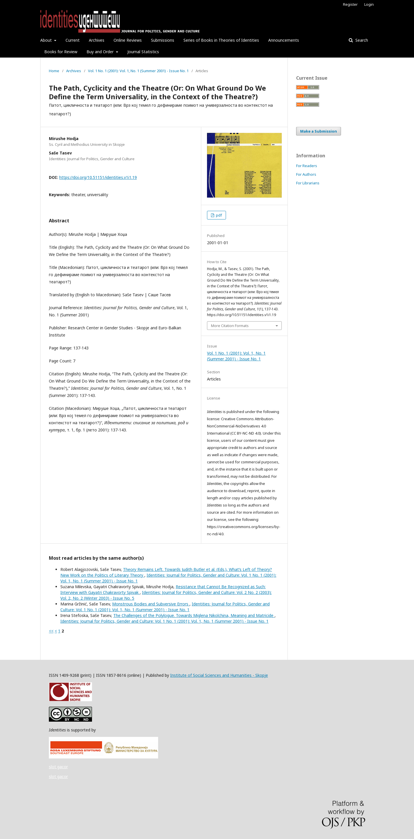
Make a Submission (318, 131)
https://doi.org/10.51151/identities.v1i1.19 (98, 177)
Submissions (162, 40)
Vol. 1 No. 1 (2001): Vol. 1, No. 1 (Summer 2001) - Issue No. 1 (138, 70)
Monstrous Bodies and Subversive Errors (150, 604)
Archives (96, 40)
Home (54, 70)
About (46, 40)
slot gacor (58, 766)
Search (361, 40)
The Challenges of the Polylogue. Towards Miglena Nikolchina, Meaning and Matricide (194, 615)
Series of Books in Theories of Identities (221, 40)
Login (369, 4)
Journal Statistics (143, 51)
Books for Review (60, 51)
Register (350, 4)
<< (51, 631)
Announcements (283, 40)
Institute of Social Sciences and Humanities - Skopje (219, 675)
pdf (218, 215)
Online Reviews (128, 40)
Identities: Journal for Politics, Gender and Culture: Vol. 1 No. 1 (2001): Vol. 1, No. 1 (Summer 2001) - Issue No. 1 (165, 606)
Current (73, 40)
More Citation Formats (230, 325)
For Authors (306, 174)
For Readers (306, 165)
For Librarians (307, 183)
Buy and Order (101, 51)
